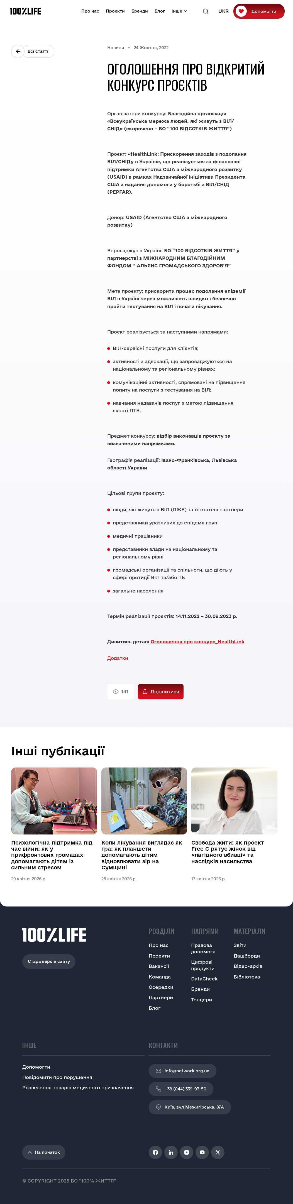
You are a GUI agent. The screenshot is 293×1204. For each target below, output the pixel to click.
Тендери (201, 999)
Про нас (90, 11)
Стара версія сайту (49, 961)
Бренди (139, 11)
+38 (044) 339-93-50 (181, 1089)
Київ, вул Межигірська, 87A (190, 1107)
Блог (160, 11)
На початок (44, 1152)
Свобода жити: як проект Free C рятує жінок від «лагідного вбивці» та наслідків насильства (227, 852)
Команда (160, 976)
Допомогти (264, 11)
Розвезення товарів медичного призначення (78, 1087)
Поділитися (165, 691)
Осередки (161, 987)
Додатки (117, 658)
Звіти (240, 945)
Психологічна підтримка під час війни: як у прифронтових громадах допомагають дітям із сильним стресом (51, 855)
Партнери (161, 997)
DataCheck (204, 978)
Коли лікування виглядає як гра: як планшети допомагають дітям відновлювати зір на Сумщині (141, 855)
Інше (177, 11)
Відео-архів (248, 966)
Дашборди (247, 955)
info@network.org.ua (182, 1071)
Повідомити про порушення (57, 1077)
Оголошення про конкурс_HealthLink (198, 641)
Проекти (115, 11)
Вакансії (159, 966)
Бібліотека (247, 976)
